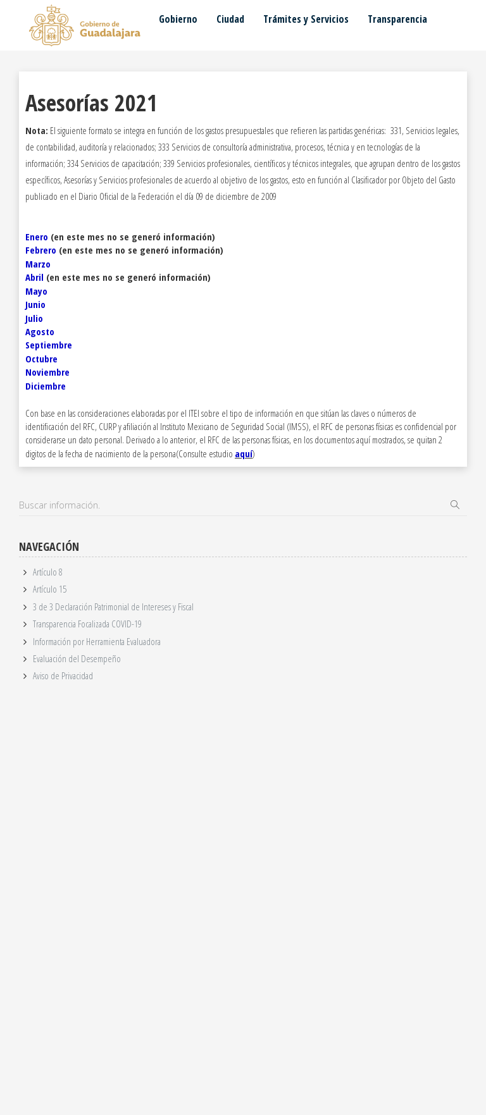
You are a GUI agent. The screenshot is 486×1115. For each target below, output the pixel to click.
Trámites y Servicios (306, 19)
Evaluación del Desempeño (77, 658)
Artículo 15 (49, 588)
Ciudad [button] (230, 19)
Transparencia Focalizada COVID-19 (87, 623)
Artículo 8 (48, 571)
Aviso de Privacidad (63, 675)
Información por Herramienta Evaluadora (97, 641)
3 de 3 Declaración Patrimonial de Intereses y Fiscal (113, 606)
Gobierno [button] (178, 19)
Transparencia (397, 19)
